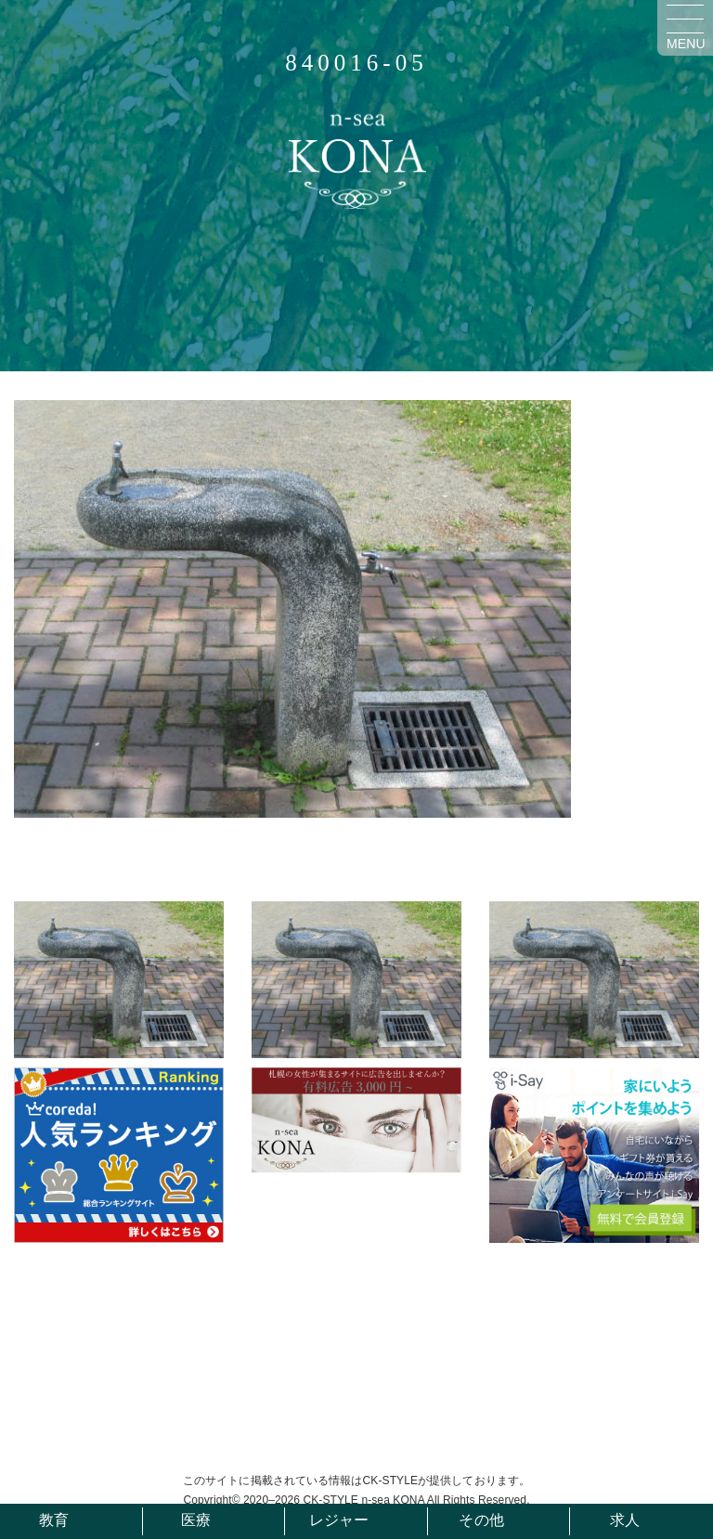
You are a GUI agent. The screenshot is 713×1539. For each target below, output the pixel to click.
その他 (481, 1520)
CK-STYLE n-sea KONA (363, 1500)
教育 (54, 1520)
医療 (196, 1520)
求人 (625, 1520)
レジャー (339, 1520)
